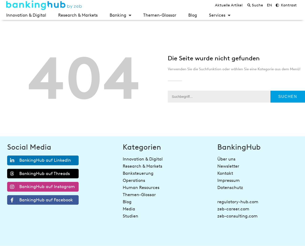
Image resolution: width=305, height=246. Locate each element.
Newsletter (228, 166)
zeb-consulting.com (237, 216)
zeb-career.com (233, 209)
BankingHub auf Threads (38, 173)
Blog (192, 15)
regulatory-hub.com (237, 201)
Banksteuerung (138, 173)
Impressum (228, 180)
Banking (120, 15)
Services (219, 15)
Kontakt (225, 173)
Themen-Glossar (159, 15)
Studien (130, 216)
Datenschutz (230, 187)
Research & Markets (78, 15)
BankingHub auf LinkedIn (39, 160)
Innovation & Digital (26, 15)
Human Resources (141, 187)
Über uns (226, 159)
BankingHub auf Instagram (41, 186)
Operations (134, 180)
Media (129, 209)
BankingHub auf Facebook (40, 200)
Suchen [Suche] (287, 97)
